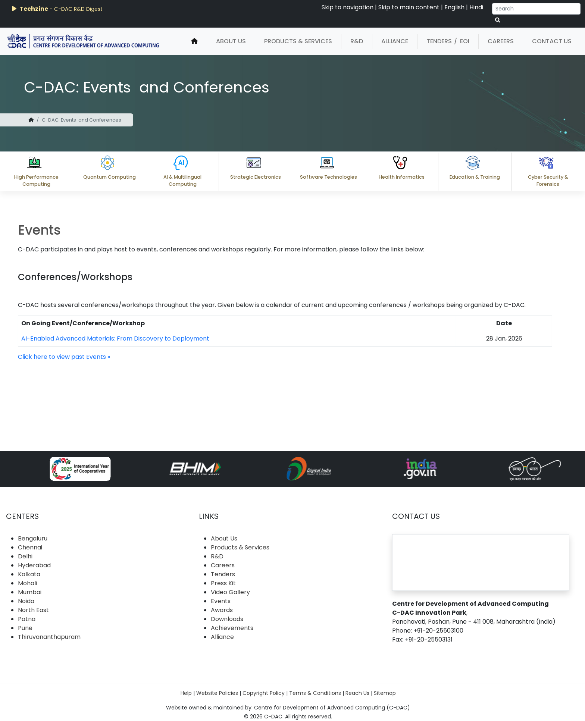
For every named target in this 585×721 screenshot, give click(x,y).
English (454, 7)
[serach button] (498, 20)
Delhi (25, 556)
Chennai (30, 547)
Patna (26, 619)
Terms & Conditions (315, 693)
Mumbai (29, 592)
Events (221, 601)
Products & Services (298, 41)
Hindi (476, 7)
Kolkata (29, 574)
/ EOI (461, 41)
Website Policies (217, 693)
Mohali (27, 583)
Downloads (227, 619)
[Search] (536, 9)
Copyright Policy (264, 693)
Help (186, 693)
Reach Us (357, 693)
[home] (194, 41)
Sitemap (385, 693)
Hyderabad (34, 565)
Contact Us (552, 41)
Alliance (394, 41)
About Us (231, 41)
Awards (222, 610)
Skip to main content (408, 7)
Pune (25, 628)
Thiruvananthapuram (49, 637)
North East (33, 610)
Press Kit (223, 583)
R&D (356, 41)
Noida (26, 601)
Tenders (439, 41)
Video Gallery (230, 592)
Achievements (232, 628)
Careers (501, 41)
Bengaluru (32, 538)
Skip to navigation (347, 7)
